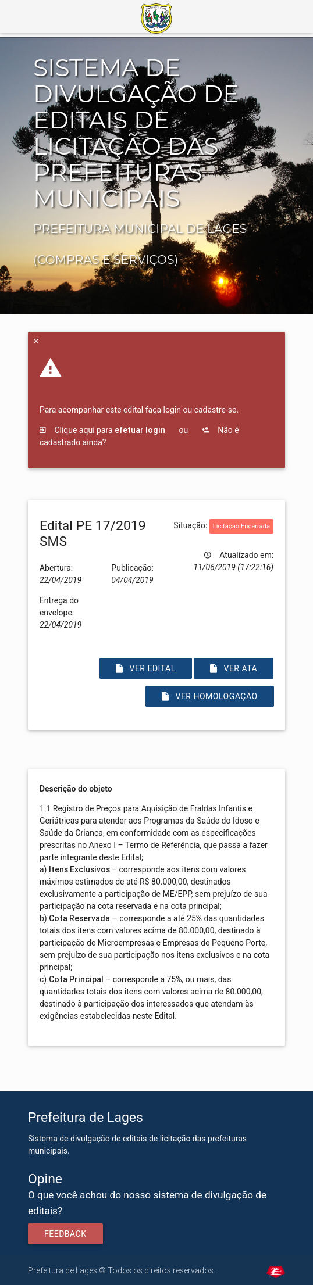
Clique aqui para (102, 430)
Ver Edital (146, 668)
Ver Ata (233, 668)
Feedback (65, 1234)
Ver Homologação (210, 696)
